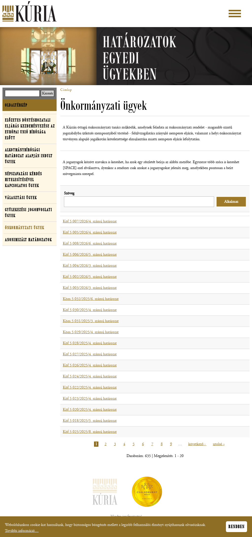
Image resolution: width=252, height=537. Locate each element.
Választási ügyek (21, 197)
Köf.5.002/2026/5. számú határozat (90, 276)
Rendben (236, 527)
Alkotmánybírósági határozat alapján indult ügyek (29, 155)
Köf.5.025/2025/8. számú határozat (90, 431)
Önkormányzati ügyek (24, 227)
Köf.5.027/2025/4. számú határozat (90, 354)
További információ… (22, 531)
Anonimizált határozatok (28, 239)
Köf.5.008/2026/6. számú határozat (90, 243)
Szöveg (69, 193)
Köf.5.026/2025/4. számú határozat (90, 365)
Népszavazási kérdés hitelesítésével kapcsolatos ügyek (23, 179)
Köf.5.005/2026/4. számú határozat (90, 232)
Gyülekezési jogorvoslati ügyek (28, 212)
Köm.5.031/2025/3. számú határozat (91, 321)
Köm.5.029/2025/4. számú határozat (91, 332)
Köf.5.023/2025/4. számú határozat (90, 398)
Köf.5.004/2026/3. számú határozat (90, 265)
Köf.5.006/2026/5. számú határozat (90, 254)
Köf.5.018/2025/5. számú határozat (90, 420)
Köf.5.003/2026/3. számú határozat (90, 287)
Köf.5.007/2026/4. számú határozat (90, 221)
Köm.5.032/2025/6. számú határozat (91, 298)
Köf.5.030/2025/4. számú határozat (90, 310)
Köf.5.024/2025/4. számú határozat (90, 376)
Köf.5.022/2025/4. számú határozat (90, 387)
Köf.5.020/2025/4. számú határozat (90, 409)
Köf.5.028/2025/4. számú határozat (90, 343)
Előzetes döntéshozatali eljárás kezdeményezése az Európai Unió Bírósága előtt (30, 129)
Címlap (66, 90)
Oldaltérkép (16, 105)
